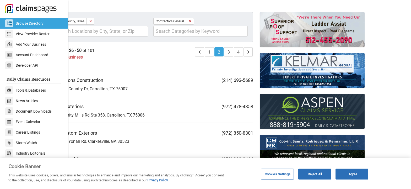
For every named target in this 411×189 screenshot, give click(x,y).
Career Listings (22, 132)
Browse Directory (24, 23)
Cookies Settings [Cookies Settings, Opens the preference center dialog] (277, 174)
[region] (205, 173)
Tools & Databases (25, 90)
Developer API (21, 65)
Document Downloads (28, 111)
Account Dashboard (26, 55)
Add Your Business (25, 44)
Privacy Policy (157, 180)
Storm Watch (21, 143)
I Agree (352, 174)
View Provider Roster (27, 34)
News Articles (21, 101)
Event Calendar (22, 122)
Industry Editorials (25, 153)
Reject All (315, 174)
